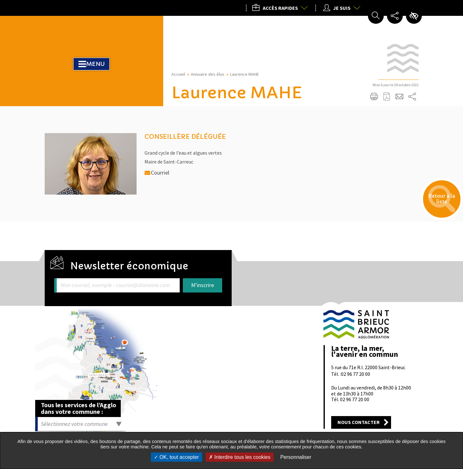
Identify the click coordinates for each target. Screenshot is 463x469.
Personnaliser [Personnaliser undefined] (295, 457)
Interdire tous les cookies (239, 457)
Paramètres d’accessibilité (414, 16)
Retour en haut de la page (411, 293)
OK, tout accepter (176, 457)
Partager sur (412, 96)
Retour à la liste (434, 206)
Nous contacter (359, 422)
